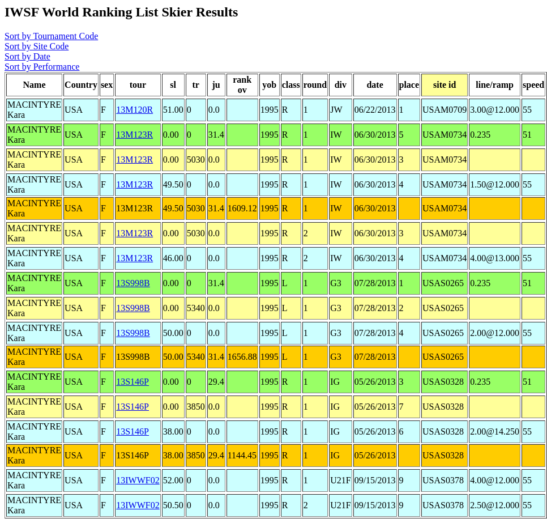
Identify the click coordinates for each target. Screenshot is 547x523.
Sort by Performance (42, 66)
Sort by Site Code (37, 46)
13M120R (134, 109)
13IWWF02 (137, 480)
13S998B (133, 283)
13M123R (134, 134)
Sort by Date (27, 56)
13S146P (132, 381)
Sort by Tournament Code (51, 36)
